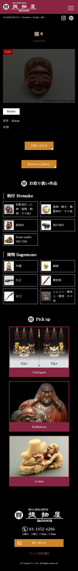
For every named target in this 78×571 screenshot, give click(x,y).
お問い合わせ (39, 145)
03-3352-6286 (42, 529)
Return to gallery (39, 164)
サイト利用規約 (39, 553)
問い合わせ (39, 543)
